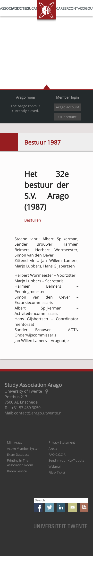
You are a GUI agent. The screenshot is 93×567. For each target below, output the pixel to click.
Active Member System (23, 448)
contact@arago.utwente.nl (38, 413)
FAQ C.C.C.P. (57, 454)
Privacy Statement (62, 442)
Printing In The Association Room (20, 462)
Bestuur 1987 (42, 142)
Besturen (32, 220)
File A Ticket (57, 472)
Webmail (55, 466)
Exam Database (18, 454)
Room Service (17, 471)
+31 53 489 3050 (26, 407)
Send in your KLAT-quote (66, 460)
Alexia (53, 448)
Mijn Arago (15, 442)
